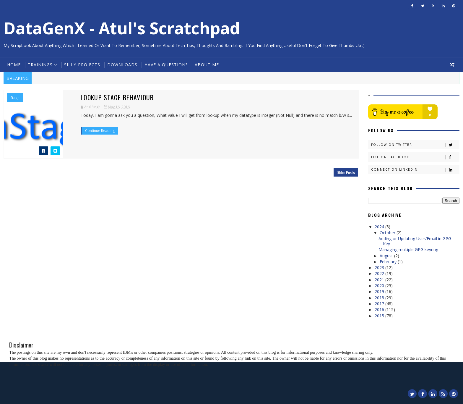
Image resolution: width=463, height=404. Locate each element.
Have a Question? (166, 64)
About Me (207, 64)
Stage (15, 98)
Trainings (40, 64)
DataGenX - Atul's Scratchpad (122, 28)
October (388, 232)
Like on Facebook (415, 157)
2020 (380, 285)
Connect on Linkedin (415, 169)
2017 (380, 303)
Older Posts (346, 172)
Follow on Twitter (415, 145)
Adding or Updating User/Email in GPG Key (414, 241)
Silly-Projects (82, 64)
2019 (380, 291)
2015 (380, 316)
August (387, 255)
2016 (380, 309)
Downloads (122, 64)
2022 (380, 273)
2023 (380, 267)
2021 (380, 279)
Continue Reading (100, 130)
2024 (380, 227)
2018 (380, 297)
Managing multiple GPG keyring (408, 249)
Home (14, 64)
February (389, 261)
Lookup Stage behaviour (117, 97)
